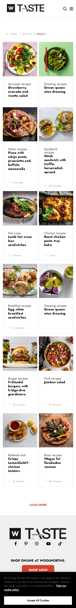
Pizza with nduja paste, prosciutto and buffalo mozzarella (19, 160)
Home (13, 34)
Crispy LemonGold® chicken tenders (18, 464)
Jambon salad (55, 382)
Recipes (27, 34)
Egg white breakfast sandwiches (17, 313)
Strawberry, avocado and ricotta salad (18, 91)
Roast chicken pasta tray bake (55, 240)
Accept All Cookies (38, 600)
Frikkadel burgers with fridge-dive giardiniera (18, 388)
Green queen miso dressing (55, 89)
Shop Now (38, 570)
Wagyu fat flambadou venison (52, 462)
